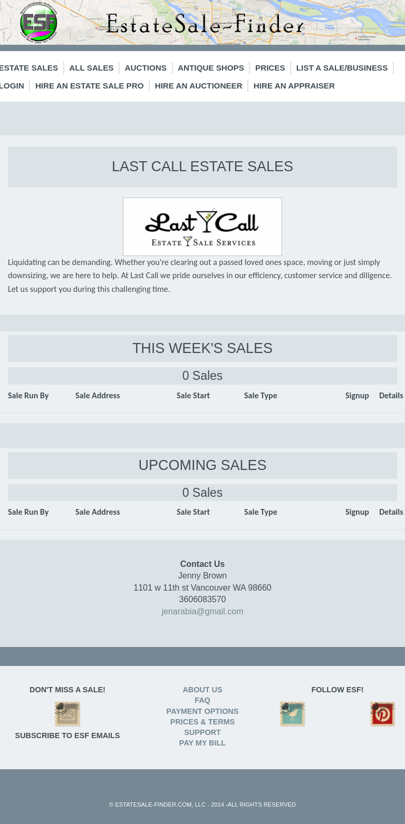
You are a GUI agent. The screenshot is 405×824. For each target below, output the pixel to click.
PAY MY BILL (202, 743)
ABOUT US (202, 689)
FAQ (202, 700)
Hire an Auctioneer (199, 85)
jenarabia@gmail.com (203, 611)
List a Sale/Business (342, 67)
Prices (270, 67)
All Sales (91, 67)
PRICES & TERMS (202, 722)
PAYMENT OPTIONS (203, 711)
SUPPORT (202, 732)
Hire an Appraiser (294, 85)
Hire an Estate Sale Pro (89, 85)
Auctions (146, 67)
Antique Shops (211, 67)
